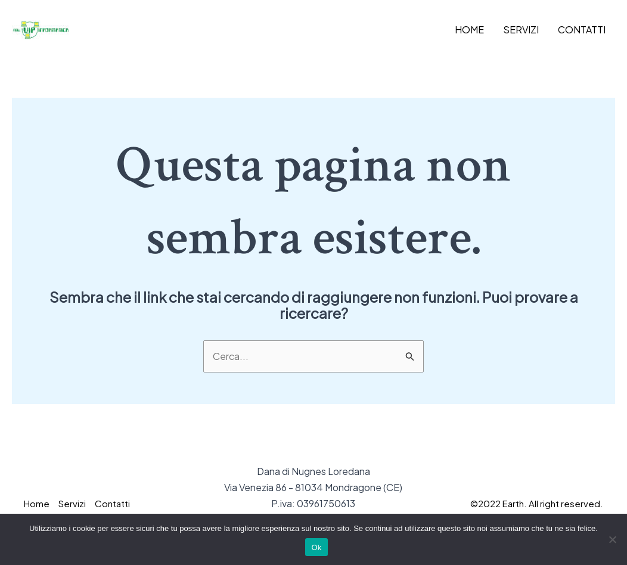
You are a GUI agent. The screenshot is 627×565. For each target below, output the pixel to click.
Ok (316, 547)
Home (469, 29)
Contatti (582, 29)
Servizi (521, 29)
